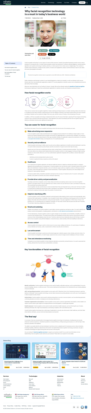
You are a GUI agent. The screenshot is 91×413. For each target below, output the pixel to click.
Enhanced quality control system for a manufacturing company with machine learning (45, 362)
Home (4, 405)
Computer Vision (35, 7)
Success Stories (84, 384)
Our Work (66, 2)
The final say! (7, 76)
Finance (58, 384)
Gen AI (4, 382)
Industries (59, 2)
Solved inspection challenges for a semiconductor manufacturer (13, 362)
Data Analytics (6, 379)
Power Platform (32, 385)
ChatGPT (42, 50)
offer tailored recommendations (66, 211)
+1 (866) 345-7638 (76, 396)
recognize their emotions (34, 138)
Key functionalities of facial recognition (10, 73)
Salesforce (31, 382)
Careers (82, 382)
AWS (30, 380)
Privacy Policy (10, 405)
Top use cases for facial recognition (12, 69)
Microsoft (31, 379)
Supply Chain (60, 380)
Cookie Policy (17, 405)
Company (74, 2)
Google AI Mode (44, 58)
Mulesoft (31, 387)
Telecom (59, 385)
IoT (4, 389)
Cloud (4, 387)
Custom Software (6, 385)
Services (43, 2)
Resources (83, 380)
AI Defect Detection (7, 384)
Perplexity (54, 50)
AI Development (6, 380)
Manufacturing (60, 382)
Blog (29, 7)
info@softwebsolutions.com (78, 398)
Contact (82, 2)
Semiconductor (60, 379)
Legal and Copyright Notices (38, 405)
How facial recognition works (11, 67)
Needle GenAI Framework (34, 389)
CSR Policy (24, 405)
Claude (42, 54)
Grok (51, 54)
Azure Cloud (31, 384)
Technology (51, 2)
